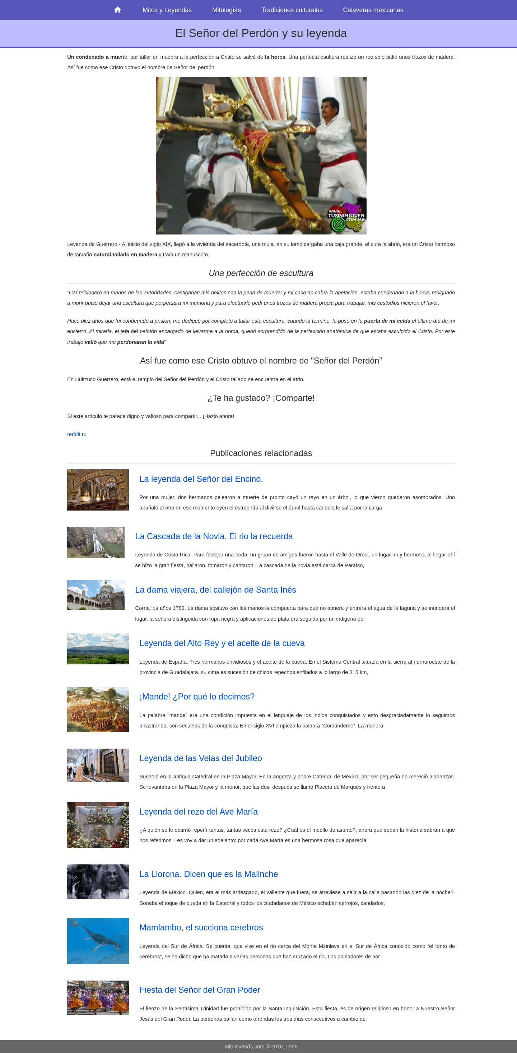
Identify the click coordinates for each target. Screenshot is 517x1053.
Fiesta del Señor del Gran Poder (200, 990)
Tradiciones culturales (291, 10)
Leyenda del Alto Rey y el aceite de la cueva (222, 643)
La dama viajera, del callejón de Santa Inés (216, 589)
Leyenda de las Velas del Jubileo (201, 758)
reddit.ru (77, 434)
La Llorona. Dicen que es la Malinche (209, 874)
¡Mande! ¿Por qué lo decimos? (197, 696)
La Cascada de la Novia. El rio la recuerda (214, 536)
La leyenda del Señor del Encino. (201, 479)
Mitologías (226, 10)
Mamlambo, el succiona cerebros (201, 927)
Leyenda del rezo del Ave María (199, 811)
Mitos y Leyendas (167, 10)
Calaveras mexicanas (373, 10)
